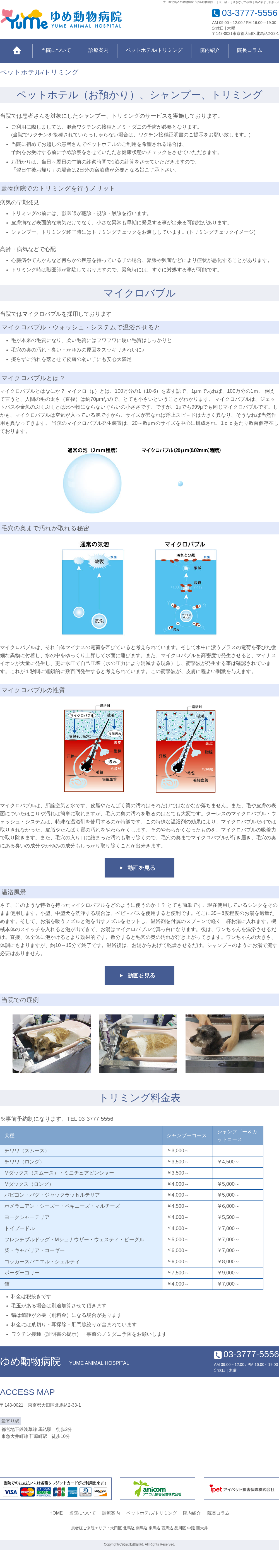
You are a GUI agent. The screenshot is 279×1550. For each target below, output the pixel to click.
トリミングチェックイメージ (221, 232)
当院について (56, 50)
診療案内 (98, 50)
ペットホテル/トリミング (154, 50)
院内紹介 (210, 50)
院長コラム (249, 50)
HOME (56, 1513)
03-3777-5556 (249, 13)
